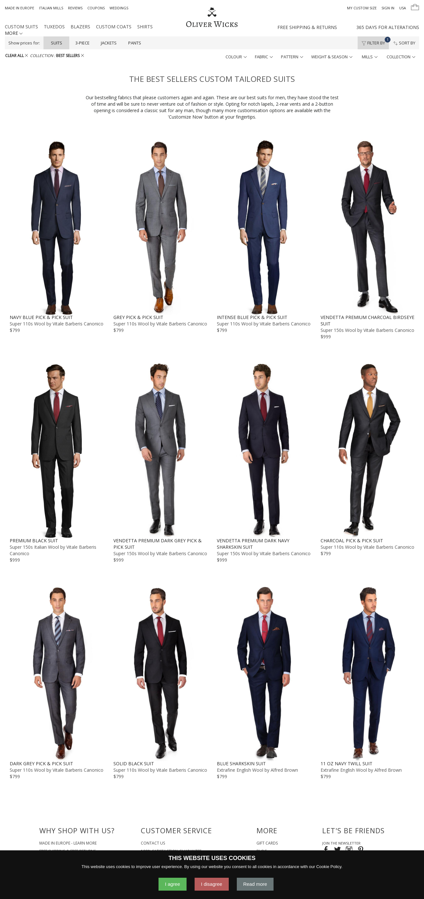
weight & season (331, 57)
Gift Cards (267, 843)
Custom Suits (21, 27)
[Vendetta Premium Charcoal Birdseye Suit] (368, 227)
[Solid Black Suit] (160, 673)
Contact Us (153, 843)
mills (370, 57)
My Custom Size (362, 7)
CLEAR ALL (16, 55)
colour (236, 57)
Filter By (375, 41)
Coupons (96, 7)
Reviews (75, 7)
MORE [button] (14, 33)
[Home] (211, 17)
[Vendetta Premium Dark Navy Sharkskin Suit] (264, 449)
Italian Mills (51, 7)
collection (401, 57)
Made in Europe (19, 7)
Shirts (145, 27)
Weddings (119, 7)
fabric (264, 57)
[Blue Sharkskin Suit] (264, 673)
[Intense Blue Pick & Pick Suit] (264, 227)
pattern (292, 57)
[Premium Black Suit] (57, 449)
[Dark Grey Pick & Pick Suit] (57, 673)
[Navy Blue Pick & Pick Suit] (57, 227)
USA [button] (402, 7)
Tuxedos (54, 27)
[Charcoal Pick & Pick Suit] (368, 449)
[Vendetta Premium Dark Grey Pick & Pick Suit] (160, 449)
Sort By (404, 43)
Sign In (387, 7)
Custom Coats (113, 27)
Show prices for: (24, 43)
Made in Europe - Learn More (68, 843)
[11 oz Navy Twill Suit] (368, 673)
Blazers (80, 27)
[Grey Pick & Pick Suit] (160, 227)
